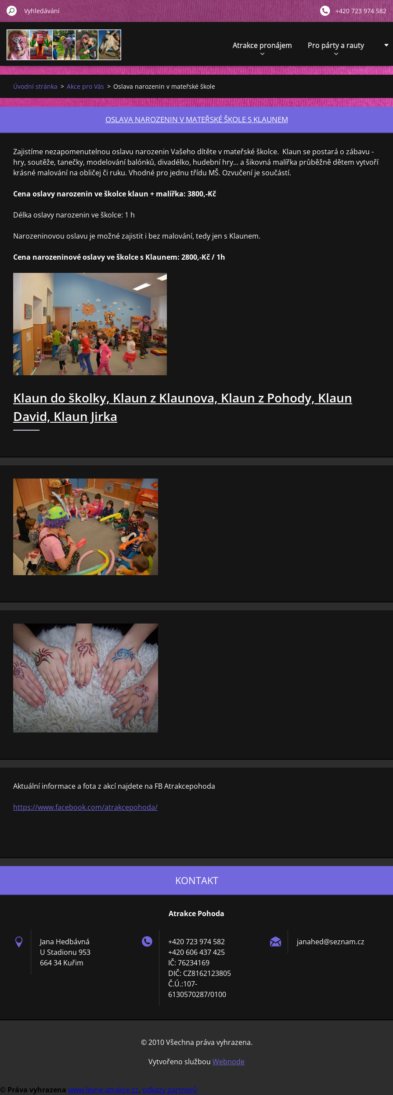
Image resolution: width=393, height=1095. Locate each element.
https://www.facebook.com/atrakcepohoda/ (85, 807)
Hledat (12, 10)
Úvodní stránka (35, 86)
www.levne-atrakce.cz (103, 1090)
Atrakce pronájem (262, 47)
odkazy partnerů (169, 1090)
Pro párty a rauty (336, 47)
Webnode (229, 1061)
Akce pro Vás (85, 86)
